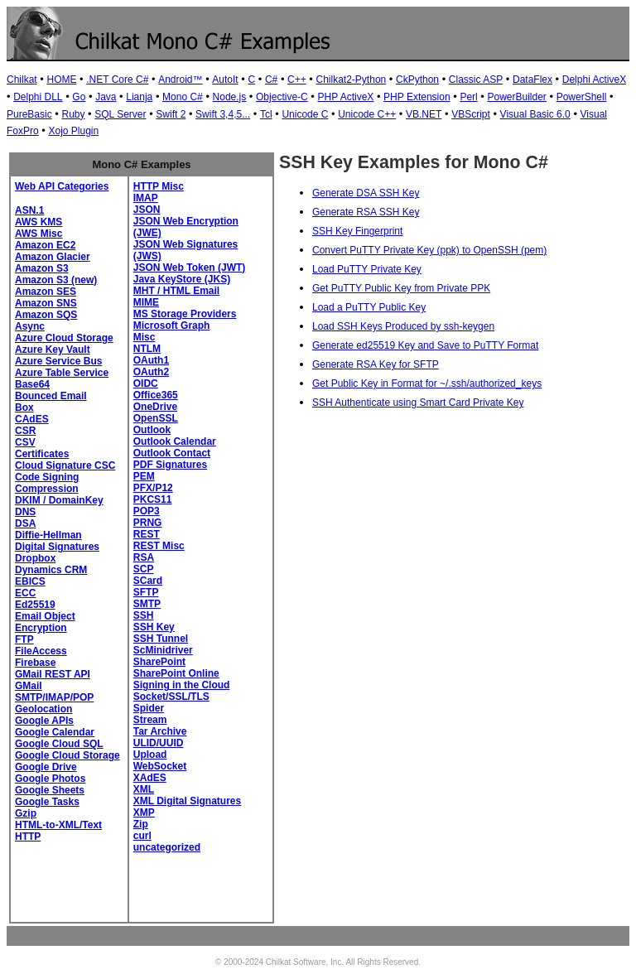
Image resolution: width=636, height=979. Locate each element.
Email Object (45, 616)
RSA (143, 557)
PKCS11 (152, 499)
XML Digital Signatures (187, 801)
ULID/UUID (158, 743)
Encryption (41, 628)
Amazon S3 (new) (56, 280)
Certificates (42, 454)
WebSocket (159, 766)
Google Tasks (47, 802)
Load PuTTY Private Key (367, 269)
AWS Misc (38, 233)
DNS (25, 512)
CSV (25, 442)
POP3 (146, 511)
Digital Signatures (57, 546)
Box (24, 407)
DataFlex (532, 79)
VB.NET (423, 114)
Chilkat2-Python (351, 79)
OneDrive (155, 406)
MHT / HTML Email (176, 291)
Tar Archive (160, 731)
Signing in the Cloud (181, 685)
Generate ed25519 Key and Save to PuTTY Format (425, 345)
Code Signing (47, 477)
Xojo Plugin (73, 131)
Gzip (25, 813)
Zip (140, 824)
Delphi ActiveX (594, 79)
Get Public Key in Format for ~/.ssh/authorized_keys (427, 383)
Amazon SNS (46, 303)
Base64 (32, 384)
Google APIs (44, 720)
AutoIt (225, 79)
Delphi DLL (37, 97)
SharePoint (159, 662)
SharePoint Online (176, 673)
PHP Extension (416, 97)
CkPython (417, 79)
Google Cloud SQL (59, 744)
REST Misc (159, 546)
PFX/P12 (153, 488)
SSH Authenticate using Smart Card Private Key (417, 402)
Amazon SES (45, 291)
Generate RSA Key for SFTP (375, 364)
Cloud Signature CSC (65, 465)
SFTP (146, 592)
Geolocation (43, 709)
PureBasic (29, 114)
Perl (468, 97)
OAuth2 (151, 372)
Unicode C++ (367, 114)
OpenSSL (155, 418)
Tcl (266, 114)
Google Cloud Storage (67, 755)
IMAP (145, 198)
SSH (143, 615)
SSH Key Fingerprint (357, 231)
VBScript (470, 114)
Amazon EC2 (45, 245)
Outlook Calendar (174, 441)
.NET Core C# (117, 79)
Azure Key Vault (52, 349)
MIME (146, 302)
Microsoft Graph (171, 325)
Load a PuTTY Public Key (369, 307)
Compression (47, 488)
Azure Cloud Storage (64, 338)
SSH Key (154, 627)
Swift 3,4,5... (222, 114)
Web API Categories (61, 186)
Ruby (72, 114)
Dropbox (35, 558)
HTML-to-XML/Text (58, 825)
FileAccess (41, 651)
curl (142, 836)
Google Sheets (49, 790)
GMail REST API (52, 674)
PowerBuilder (517, 97)
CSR (25, 430)
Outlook (152, 430)
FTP (24, 639)
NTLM (147, 348)
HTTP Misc (158, 186)
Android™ (180, 79)
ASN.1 (29, 210)
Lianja (139, 97)
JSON (147, 209)
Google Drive (46, 767)
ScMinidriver (163, 650)
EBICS (30, 581)
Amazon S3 (42, 268)
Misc (144, 337)
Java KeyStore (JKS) (181, 279)
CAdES (32, 419)
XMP (144, 812)
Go (78, 97)
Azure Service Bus (58, 361)
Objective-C (282, 97)
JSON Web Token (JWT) (189, 267)
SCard (147, 580)
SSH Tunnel (160, 638)
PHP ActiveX (346, 97)
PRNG (147, 522)
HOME (61, 79)
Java (105, 97)
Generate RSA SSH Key (365, 212)
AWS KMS (38, 222)
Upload (150, 754)
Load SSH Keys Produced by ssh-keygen (403, 326)
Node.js (230, 97)
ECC (25, 593)
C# (271, 79)
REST (146, 534)
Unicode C (305, 114)
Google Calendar (54, 732)
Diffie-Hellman (48, 535)
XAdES (149, 778)
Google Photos (50, 778)
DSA (25, 523)
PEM (144, 476)
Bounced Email (51, 396)
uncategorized (166, 847)
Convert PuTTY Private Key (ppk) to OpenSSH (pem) (429, 250)
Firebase (35, 662)
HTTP (28, 836)
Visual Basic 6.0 (535, 114)
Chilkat (22, 79)
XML (143, 789)
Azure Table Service (61, 373)
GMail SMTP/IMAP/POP (54, 691)
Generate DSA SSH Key (365, 193)
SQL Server (120, 114)
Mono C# (182, 97)
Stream (150, 720)
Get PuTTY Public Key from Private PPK (401, 288)
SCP (143, 569)
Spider (148, 708)
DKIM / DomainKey (59, 500)
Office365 (155, 395)
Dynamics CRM (51, 570)
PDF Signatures (170, 464)
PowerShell (581, 97)
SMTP (147, 604)
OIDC (145, 383)
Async (30, 326)
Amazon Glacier (52, 257)
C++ (296, 79)
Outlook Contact (171, 453)
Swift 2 (171, 114)
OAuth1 (151, 360)
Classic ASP (476, 79)
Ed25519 (35, 604)
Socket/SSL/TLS (171, 696)
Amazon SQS (46, 315)
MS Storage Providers (185, 314)
